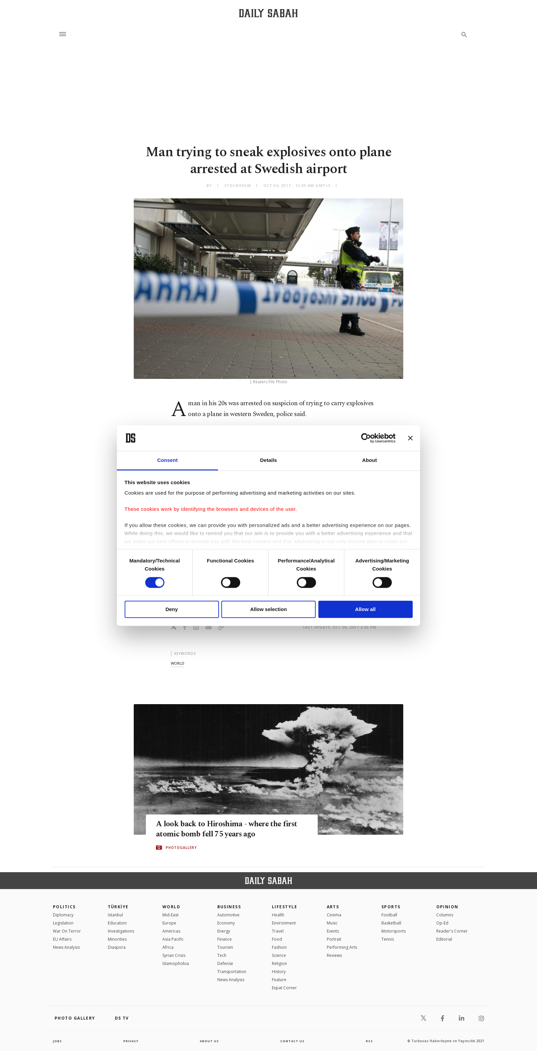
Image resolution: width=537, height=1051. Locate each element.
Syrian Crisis (173, 955)
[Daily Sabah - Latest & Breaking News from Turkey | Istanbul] (268, 13)
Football (389, 915)
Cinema (334, 915)
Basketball (391, 923)
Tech (221, 955)
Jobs (58, 1041)
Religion (279, 963)
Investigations (121, 931)
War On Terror (67, 931)
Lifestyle (284, 907)
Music (332, 923)
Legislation (63, 923)
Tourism (225, 947)
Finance (224, 939)
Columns (444, 915)
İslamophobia (175, 963)
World (171, 907)
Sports (391, 907)
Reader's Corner (452, 931)
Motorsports (393, 931)
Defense (225, 963)
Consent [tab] (167, 460)
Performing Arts (342, 947)
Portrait (334, 939)
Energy (223, 931)
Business (229, 907)
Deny (171, 609)
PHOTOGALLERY (181, 848)
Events (333, 931)
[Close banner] (410, 438)
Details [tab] (268, 460)
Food (277, 939)
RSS (369, 1041)
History (279, 971)
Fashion (279, 947)
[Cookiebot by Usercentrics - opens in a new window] (366, 438)
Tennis (387, 939)
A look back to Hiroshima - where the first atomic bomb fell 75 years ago (223, 829)
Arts (333, 907)
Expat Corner (284, 988)
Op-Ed (442, 923)
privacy (130, 1041)
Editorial (444, 939)
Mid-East (170, 915)
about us (209, 1041)
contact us (293, 1041)
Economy (226, 923)
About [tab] (369, 460)
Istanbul (115, 915)
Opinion (447, 907)
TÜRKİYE (118, 907)
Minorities (117, 939)
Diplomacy (63, 915)
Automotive (228, 915)
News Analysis (66, 947)
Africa (167, 947)
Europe (169, 923)
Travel (278, 931)
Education (117, 923)
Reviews (334, 955)
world (177, 663)
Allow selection (268, 609)
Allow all (365, 609)
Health (278, 915)
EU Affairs (62, 939)
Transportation (231, 971)
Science (279, 955)
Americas (171, 931)
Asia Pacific (173, 939)
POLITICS (64, 907)
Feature (279, 980)
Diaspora (117, 947)
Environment (284, 923)
